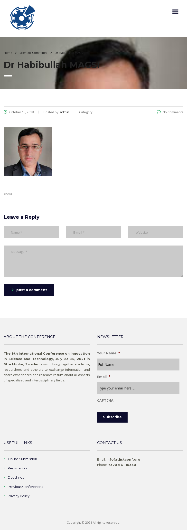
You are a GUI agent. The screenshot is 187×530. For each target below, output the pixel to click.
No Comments (170, 112)
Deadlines (16, 477)
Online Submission (22, 459)
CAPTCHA (105, 400)
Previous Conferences (25, 487)
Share (8, 193)
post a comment (29, 290)
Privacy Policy (18, 496)
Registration (17, 468)
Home (8, 53)
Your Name (108, 353)
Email (104, 377)
